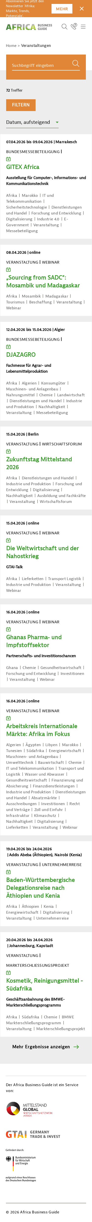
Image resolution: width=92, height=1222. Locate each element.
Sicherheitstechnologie (26, 207)
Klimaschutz (45, 815)
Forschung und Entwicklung (56, 213)
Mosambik (31, 296)
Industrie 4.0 (48, 219)
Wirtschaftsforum (56, 501)
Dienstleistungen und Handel (36, 400)
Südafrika (35, 750)
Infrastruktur (17, 815)
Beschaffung (40, 302)
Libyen (51, 744)
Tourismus (15, 302)
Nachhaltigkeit (52, 406)
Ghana (12, 667)
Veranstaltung (46, 225)
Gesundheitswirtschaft (60, 667)
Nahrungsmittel (20, 395)
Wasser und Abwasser (44, 774)
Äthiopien (30, 906)
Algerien (29, 383)
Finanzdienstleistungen (54, 786)
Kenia (49, 906)
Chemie (46, 395)
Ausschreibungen (21, 803)
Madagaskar (56, 296)
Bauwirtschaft (51, 762)
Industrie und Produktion (28, 484)
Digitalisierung (19, 219)
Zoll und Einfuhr (48, 809)
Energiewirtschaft (65, 750)
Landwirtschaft (71, 395)
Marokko (30, 195)
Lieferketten (33, 578)
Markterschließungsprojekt (60, 1028)
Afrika (11, 195)
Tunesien (14, 750)
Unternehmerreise (52, 918)
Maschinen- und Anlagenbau (32, 389)
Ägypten (33, 744)
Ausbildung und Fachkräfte (61, 495)
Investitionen (72, 673)
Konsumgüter (53, 383)
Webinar (13, 308)
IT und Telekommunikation (30, 768)
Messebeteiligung (22, 230)
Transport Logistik (64, 578)
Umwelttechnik (19, 762)
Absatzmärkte (44, 798)
